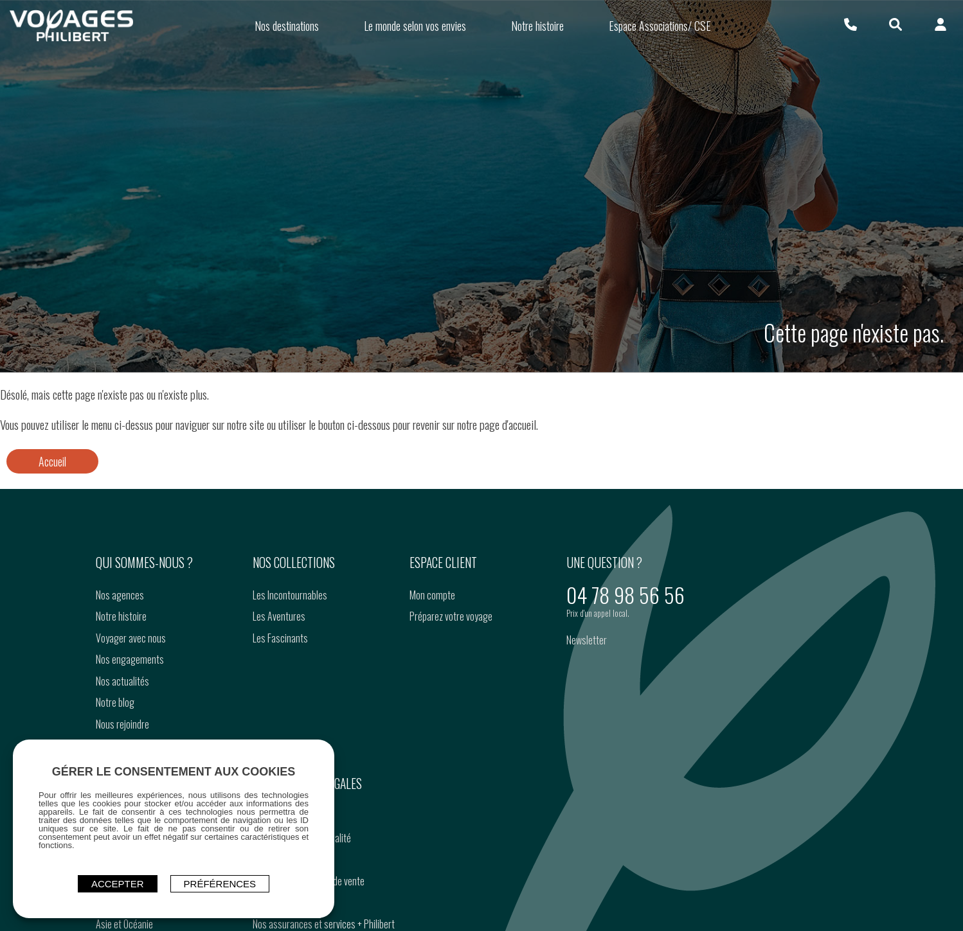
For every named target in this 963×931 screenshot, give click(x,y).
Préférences (220, 883)
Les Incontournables (290, 595)
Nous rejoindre (122, 724)
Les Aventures (279, 616)
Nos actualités (122, 681)
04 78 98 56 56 (625, 595)
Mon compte (432, 595)
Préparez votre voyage (451, 616)
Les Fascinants (280, 638)
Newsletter (586, 640)
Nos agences (120, 595)
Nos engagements (130, 659)
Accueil (52, 461)
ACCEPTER (117, 883)
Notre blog (115, 702)
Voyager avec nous (131, 638)
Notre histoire (121, 616)
